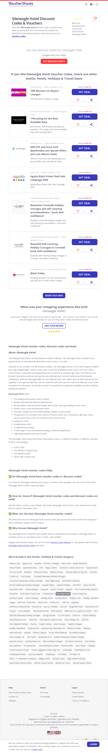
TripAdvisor (50, 654)
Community (45, 696)
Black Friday (37, 273)
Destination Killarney (71, 580)
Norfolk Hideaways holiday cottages (24, 615)
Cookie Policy (29, 749)
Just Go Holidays (51, 606)
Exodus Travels (57, 589)
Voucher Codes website (61, 542)
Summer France (16, 641)
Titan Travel (80, 645)
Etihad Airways (32, 589)
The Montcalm (29, 645)
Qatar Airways (60, 624)
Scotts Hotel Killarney (58, 632)
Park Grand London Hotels (40, 111)
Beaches (28, 572)
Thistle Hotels (67, 645)
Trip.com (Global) (35, 654)
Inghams (75, 602)
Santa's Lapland (39, 632)
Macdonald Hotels (41, 611)
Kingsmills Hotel (76, 606)
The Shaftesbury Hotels (49, 645)
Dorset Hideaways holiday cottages (24, 585)
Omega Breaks (49, 615)
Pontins (33, 624)
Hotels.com (54, 602)
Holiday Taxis (75, 598)
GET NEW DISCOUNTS (54, 61)
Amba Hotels (15, 567)
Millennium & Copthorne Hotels (78, 611)
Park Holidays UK (72, 619)
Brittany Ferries (56, 572)
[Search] (86, 4)
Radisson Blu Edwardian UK (53, 628)
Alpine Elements (80, 563)
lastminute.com (91, 606)
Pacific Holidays (89, 615)
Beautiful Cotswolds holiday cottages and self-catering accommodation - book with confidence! (47, 210)
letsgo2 (12, 611)
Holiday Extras (61, 598)
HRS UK (65, 602)
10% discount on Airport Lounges (44, 92)
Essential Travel (16, 589)
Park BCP (33, 619)
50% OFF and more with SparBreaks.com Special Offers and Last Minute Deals (48, 150)
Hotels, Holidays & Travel (53, 87)
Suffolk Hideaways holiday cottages (69, 637)
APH (41, 567)
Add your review (54, 325)
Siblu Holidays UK (16, 637)
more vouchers (54, 295)
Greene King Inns (79, 593)
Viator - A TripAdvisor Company (22, 658)
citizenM (93, 572)
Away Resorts (92, 567)
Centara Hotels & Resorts (76, 572)
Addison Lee (14, 563)
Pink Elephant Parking (18, 624)
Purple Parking (35, 87)
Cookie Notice (78, 696)
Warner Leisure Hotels (43, 663)
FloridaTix (13, 593)
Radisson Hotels (74, 628)
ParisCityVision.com (17, 619)
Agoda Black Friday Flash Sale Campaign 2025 (47, 178)
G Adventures (48, 593)
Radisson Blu (33, 628)
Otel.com (76, 615)
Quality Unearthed (17, 628)
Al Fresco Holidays (51, 563)
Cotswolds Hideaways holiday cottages (45, 198)
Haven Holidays (31, 598)
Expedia (69, 589)
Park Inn (85, 619)
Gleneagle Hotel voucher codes (22, 545)
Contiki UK (13, 576)
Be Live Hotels (15, 572)
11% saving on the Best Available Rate (44, 120)
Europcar (44, 589)
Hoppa (12, 602)
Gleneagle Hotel (63, 593)
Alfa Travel (66, 563)
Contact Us (13, 696)
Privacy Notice (78, 692)
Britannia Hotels (41, 572)
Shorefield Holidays (77, 632)
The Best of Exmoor (74, 641)
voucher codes (19, 36)
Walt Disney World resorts (20, 663)
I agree (93, 744)
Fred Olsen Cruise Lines (30, 593)
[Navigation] (97, 4)
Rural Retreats (15, 632)
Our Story (44, 692)
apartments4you (30, 567)
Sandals (27, 632)
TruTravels (62, 654)
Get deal (84, 92)
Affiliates (12, 700)
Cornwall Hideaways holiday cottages (44, 237)
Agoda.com (34, 172)
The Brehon (90, 641)
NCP (96, 611)
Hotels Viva (42, 602)
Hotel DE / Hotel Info (26, 602)
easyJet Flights (48, 585)
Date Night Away (52, 580)
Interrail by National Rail (19, 606)
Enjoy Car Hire (89, 585)
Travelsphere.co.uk (37, 269)
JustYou (63, 606)
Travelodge (67, 650)
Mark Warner (56, 611)
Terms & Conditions (80, 700)
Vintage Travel (58, 658)
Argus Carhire (51, 567)
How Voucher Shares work (20, 692)
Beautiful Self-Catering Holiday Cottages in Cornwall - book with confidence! (48, 247)
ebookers (77, 585)
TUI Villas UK (74, 654)
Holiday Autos (47, 598)
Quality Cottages (75, 624)
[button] (92, 4)
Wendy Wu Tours (62, 663)
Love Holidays (24, 611)
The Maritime (15, 645)
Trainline (91, 645)
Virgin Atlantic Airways (76, 658)
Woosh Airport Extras (82, 663)
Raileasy (86, 628)
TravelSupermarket (17, 654)
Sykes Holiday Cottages (53, 641)
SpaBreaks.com (36, 143)
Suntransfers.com (32, 641)
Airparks (38, 563)
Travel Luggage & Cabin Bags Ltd (45, 650)
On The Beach (64, 615)
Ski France (31, 637)
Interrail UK (37, 606)
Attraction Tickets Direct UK (72, 567)
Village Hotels (44, 658)
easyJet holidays (63, 585)
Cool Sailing (26, 576)
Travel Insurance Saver (19, 650)
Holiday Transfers (90, 598)
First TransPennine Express (86, 589)
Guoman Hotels (16, 598)
